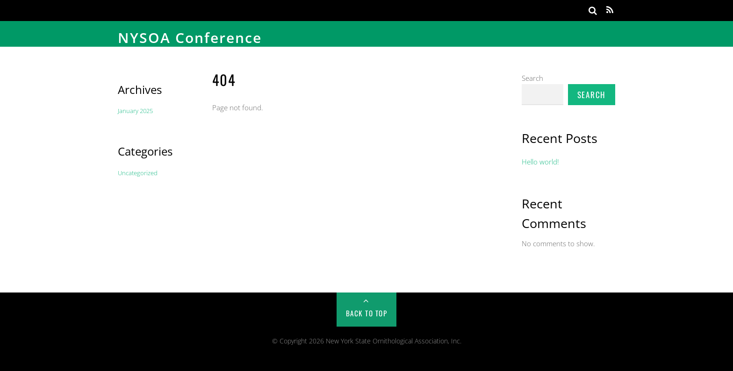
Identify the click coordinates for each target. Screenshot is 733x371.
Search (532, 78)
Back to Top (367, 313)
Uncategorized (138, 173)
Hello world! (540, 161)
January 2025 (135, 111)
